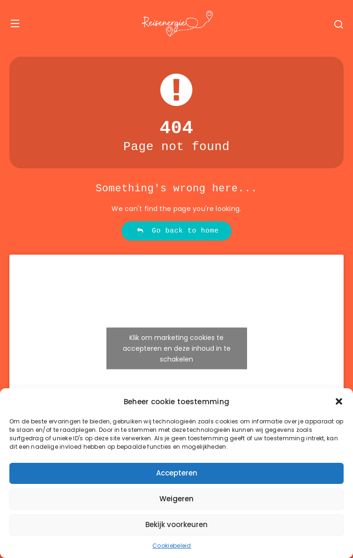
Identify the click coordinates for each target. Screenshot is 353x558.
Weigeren (176, 499)
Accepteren (176, 473)
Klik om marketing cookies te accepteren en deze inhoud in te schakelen (177, 348)
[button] (339, 401)
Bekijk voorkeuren (176, 524)
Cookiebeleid (171, 546)
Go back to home (177, 231)
